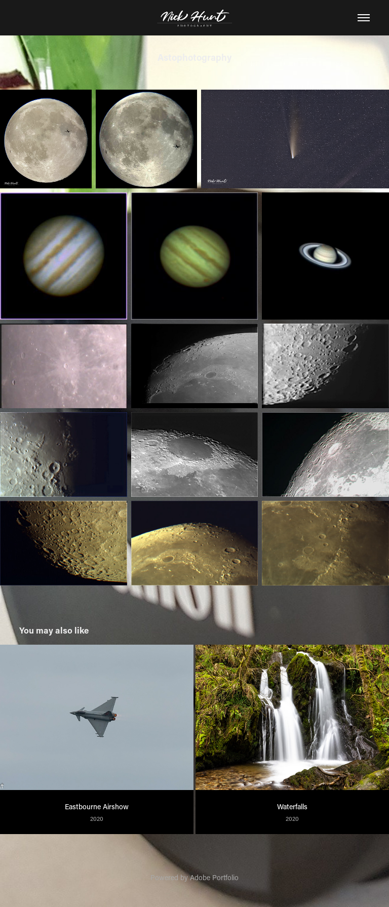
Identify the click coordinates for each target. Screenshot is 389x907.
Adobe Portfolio (214, 877)
